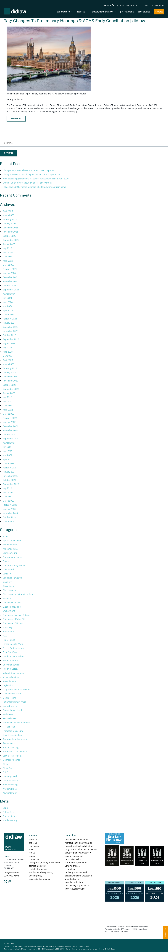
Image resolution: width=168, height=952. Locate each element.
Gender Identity (10, 660)
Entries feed (8, 812)
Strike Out (7, 768)
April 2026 (8, 211)
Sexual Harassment (12, 756)
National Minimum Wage (14, 702)
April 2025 (8, 261)
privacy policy (35, 875)
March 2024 (8, 314)
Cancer (6, 561)
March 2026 (8, 215)
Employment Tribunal (13, 623)
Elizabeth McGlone (12, 607)
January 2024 (9, 323)
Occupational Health (12, 710)
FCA (5, 635)
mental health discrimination (78, 843)
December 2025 (10, 227)
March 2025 (8, 265)
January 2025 (9, 273)
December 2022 (10, 376)
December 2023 (10, 327)
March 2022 (8, 414)
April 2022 (8, 410)
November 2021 (10, 430)
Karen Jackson (10, 681)
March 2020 (8, 501)
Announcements (10, 549)
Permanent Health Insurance (16, 722)
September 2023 (11, 339)
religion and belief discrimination (80, 849)
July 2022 (7, 397)
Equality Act (8, 631)
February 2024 (10, 319)
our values (34, 846)
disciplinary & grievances (77, 885)
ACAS (5, 536)
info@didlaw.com (12, 872)
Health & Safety (10, 669)
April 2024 (8, 310)
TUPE (5, 772)
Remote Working (11, 747)
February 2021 (9, 467)
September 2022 (11, 389)
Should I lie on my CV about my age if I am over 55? (27, 183)
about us (82, 11)
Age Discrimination (12, 540)
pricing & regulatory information (44, 862)
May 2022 (7, 405)
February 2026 (10, 219)
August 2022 (9, 393)
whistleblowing (72, 879)
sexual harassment (74, 856)
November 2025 (10, 232)
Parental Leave (10, 718)
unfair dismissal (72, 866)
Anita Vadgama (10, 544)
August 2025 (9, 244)
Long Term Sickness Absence (17, 689)
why (31, 849)
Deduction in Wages (12, 578)
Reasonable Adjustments (15, 739)
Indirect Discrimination (13, 673)
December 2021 (10, 426)
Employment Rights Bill (14, 619)
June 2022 (7, 401)
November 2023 (10, 331)
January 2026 (9, 223)
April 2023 (8, 360)
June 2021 (7, 451)
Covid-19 (7, 573)
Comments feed (10, 816)
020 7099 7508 (11, 875)
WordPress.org (10, 820)
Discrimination (9, 590)
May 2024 (7, 306)
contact (159, 12)
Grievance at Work (11, 665)
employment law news (104, 11)
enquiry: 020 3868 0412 (128, 5)
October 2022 (9, 385)
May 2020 (7, 496)
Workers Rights (10, 789)
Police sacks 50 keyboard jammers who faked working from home (34, 187)
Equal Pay (7, 627)
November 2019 (10, 513)
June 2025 (8, 252)
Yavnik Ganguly (10, 793)
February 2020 (10, 505)
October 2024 (9, 285)
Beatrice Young (10, 553)
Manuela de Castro (12, 693)
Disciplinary (8, 586)
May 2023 (7, 356)
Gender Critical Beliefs (14, 656)
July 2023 (7, 347)
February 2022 (10, 418)
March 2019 (8, 521)
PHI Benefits (9, 727)
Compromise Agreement (14, 565)
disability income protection (78, 875)
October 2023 (9, 335)
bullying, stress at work (76, 872)
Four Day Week (10, 652)
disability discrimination (76, 839)
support (32, 856)
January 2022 (9, 422)
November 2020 (10, 476)
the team (33, 843)
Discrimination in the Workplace (18, 594)
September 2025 (11, 240)
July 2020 (7, 488)
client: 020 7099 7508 (153, 5)
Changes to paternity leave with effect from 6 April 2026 (30, 170)
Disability (7, 582)
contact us (34, 859)
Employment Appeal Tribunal (17, 615)
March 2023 (8, 364)
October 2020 (9, 480)
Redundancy (9, 743)
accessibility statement (40, 879)
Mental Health (9, 698)
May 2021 (7, 455)
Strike (5, 764)
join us (32, 853)
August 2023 (9, 343)
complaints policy (37, 866)
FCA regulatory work (75, 889)
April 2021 (7, 459)
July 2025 (7, 248)
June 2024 (8, 302)
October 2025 (9, 236)
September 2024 (11, 289)
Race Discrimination (12, 735)
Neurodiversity (10, 706)
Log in (6, 808)
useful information (38, 869)
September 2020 (11, 484)
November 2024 (10, 281)
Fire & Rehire (9, 640)
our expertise (65, 11)
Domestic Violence (11, 602)
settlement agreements (76, 862)
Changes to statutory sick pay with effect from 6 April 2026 (31, 174)
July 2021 (7, 447)
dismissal (7, 598)
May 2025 (7, 256)
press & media (127, 12)
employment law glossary (41, 872)
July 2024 (7, 298)
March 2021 (8, 463)
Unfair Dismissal (10, 780)
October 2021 (9, 434)
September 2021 (11, 438)
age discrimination (74, 882)
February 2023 (10, 368)
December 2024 (10, 277)
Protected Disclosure (13, 731)
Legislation (8, 685)
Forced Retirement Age (14, 648)
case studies (144, 12)
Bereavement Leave (12, 557)
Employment (9, 611)
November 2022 (10, 381)
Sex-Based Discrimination (15, 751)
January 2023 (9, 372)
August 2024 (9, 294)
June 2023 (8, 352)
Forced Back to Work (13, 644)
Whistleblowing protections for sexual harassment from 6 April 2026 (36, 178)
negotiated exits (72, 859)
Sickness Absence (11, 760)
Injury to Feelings (11, 677)
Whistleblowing (10, 784)
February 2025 (10, 269)
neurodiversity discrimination (79, 846)
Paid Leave (8, 714)
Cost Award (8, 569)
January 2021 (9, 472)
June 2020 (8, 492)
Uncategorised (10, 776)
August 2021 (9, 443)
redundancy (71, 869)
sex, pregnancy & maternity (78, 853)
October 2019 (9, 517)
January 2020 (9, 509)
